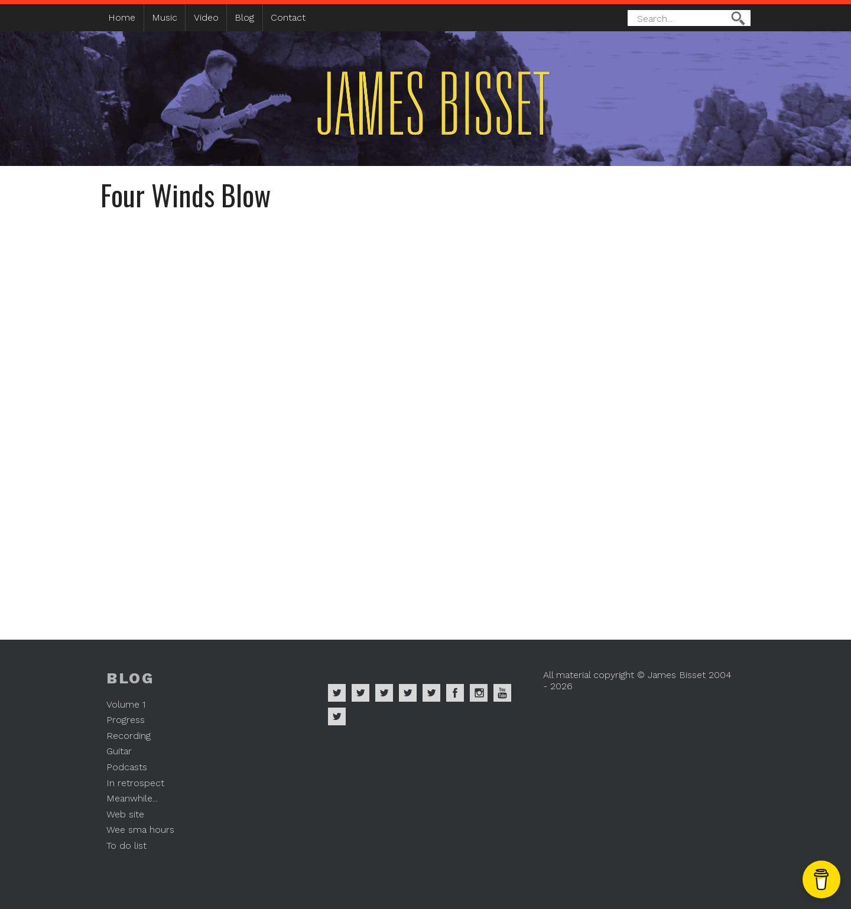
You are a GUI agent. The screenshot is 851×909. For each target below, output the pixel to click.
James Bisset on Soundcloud (408, 693)
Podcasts (126, 767)
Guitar (119, 751)
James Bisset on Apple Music (360, 693)
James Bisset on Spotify (337, 693)
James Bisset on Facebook (455, 693)
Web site (125, 814)
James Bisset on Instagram (479, 693)
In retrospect (135, 783)
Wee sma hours (140, 829)
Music (164, 17)
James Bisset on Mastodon (337, 716)
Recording (128, 735)
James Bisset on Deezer (384, 693)
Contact (288, 17)
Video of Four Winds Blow (425, 415)
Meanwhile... (132, 798)
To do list (126, 845)
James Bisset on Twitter (431, 693)
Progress (125, 719)
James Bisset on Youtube (502, 693)
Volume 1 (125, 704)
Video (206, 17)
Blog (244, 17)
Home (121, 17)
